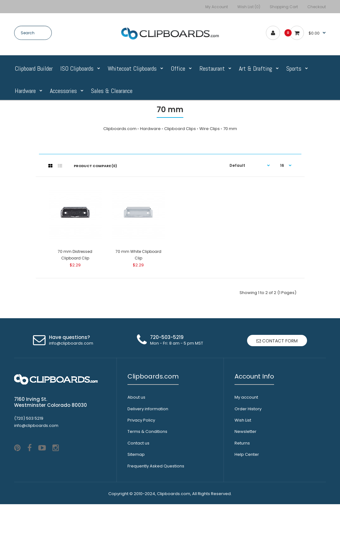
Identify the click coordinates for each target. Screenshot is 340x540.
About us (136, 397)
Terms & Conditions (147, 431)
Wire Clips (209, 129)
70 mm (230, 129)
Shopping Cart (284, 6)
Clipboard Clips (180, 129)
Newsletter (245, 431)
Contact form (277, 341)
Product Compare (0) (95, 165)
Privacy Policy (141, 420)
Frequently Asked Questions (155, 466)
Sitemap (136, 454)
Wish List (243, 420)
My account (246, 397)
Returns (242, 443)
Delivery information (147, 409)
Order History (248, 409)
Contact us (138, 443)
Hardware (150, 129)
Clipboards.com (120, 129)
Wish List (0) (248, 6)
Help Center (247, 454)
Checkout (316, 6)
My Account (216, 6)
